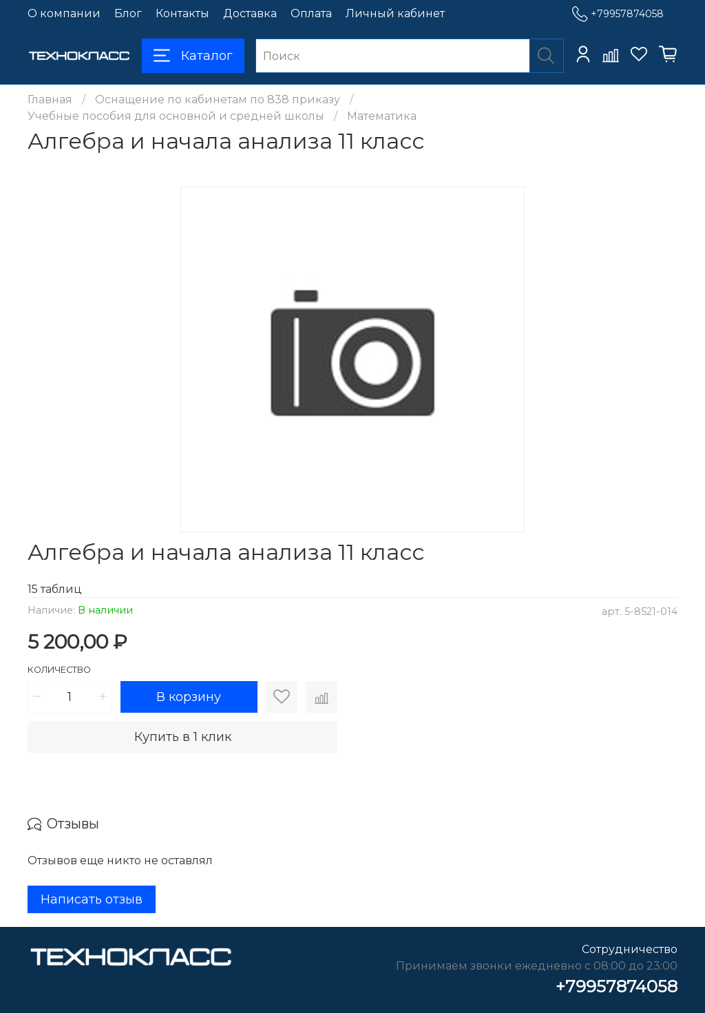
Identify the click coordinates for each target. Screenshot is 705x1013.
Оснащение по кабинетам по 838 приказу (217, 99)
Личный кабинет (395, 13)
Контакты (182, 13)
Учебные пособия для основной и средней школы (176, 116)
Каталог (193, 56)
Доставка (250, 13)
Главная (50, 99)
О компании (64, 13)
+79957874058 (618, 14)
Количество (59, 670)
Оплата (311, 13)
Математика (382, 116)
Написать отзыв (92, 899)
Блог (128, 13)
